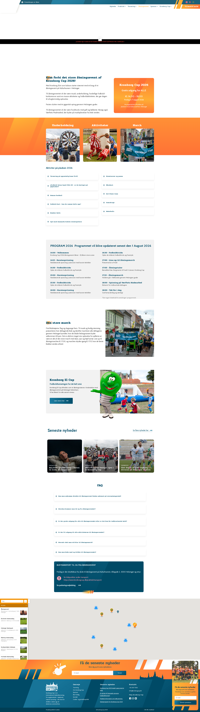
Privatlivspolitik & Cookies (53, 710)
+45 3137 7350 (133, 687)
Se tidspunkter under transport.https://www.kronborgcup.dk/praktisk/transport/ (83, 578)
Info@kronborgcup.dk (135, 691)
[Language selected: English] (191, 2)
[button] (196, 663)
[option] (190, 2)
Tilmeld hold (191, 6)
